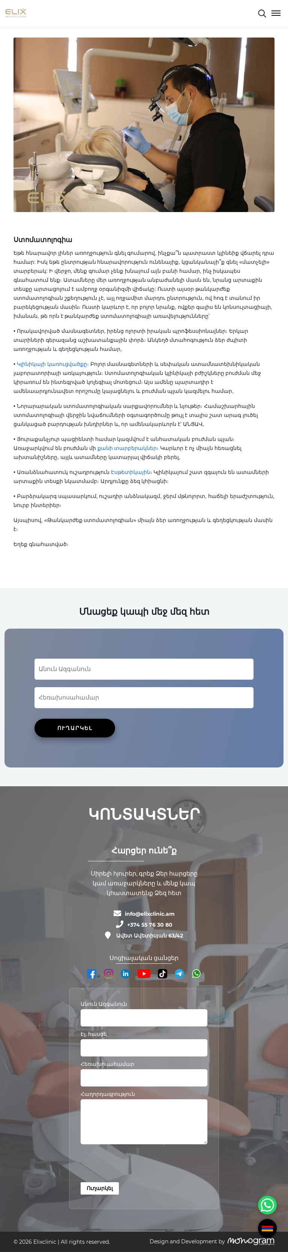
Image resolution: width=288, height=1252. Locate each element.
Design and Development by (187, 1241)
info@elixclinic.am (150, 913)
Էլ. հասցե (94, 1034)
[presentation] (138, 1164)
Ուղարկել (100, 1188)
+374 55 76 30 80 (149, 924)
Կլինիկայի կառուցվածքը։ (53, 364)
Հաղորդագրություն (108, 1094)
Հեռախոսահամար (107, 1064)
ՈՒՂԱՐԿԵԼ (74, 728)
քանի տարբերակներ (127, 448)
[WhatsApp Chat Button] (267, 1205)
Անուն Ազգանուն (104, 1004)
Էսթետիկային (130, 472)
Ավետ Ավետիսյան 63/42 (149, 935)
